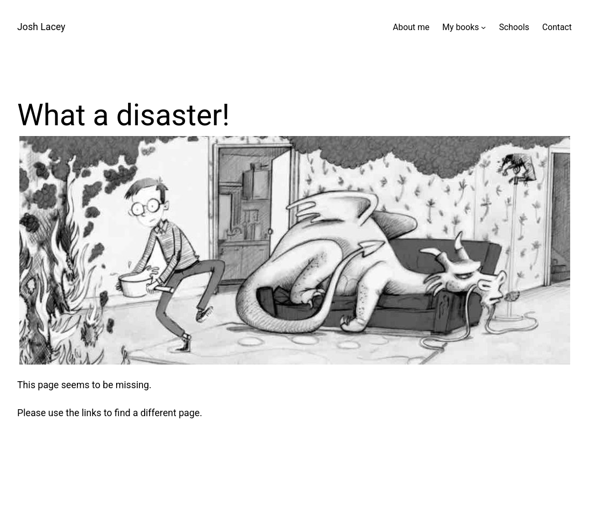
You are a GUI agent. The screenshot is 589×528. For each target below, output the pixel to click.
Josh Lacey (41, 27)
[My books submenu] (483, 27)
